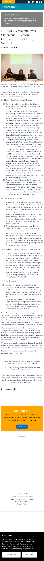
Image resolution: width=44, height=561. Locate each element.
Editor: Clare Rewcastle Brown (22, 499)
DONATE (8, 2)
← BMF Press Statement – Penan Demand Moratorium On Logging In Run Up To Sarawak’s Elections (22, 362)
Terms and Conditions (22, 501)
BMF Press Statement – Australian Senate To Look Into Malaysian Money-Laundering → (22, 368)
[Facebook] (29, 2)
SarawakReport (10, 6)
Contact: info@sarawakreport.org (22, 497)
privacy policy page (9, 546)
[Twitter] (33, 2)
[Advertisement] (22, 462)
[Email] (40, 2)
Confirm (29, 555)
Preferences (11, 555)
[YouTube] (37, 2)
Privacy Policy (22, 504)
